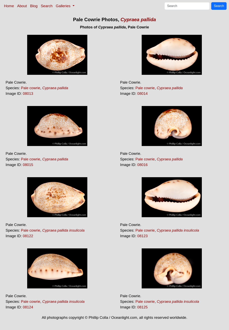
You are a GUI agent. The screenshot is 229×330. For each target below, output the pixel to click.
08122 (28, 236)
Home (9, 6)
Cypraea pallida (138, 19)
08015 (28, 165)
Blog (34, 6)
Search (47, 6)
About (22, 6)
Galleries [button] (64, 6)
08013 (28, 93)
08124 (28, 307)
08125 (142, 307)
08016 (142, 165)
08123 (142, 236)
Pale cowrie (30, 88)
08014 (142, 93)
